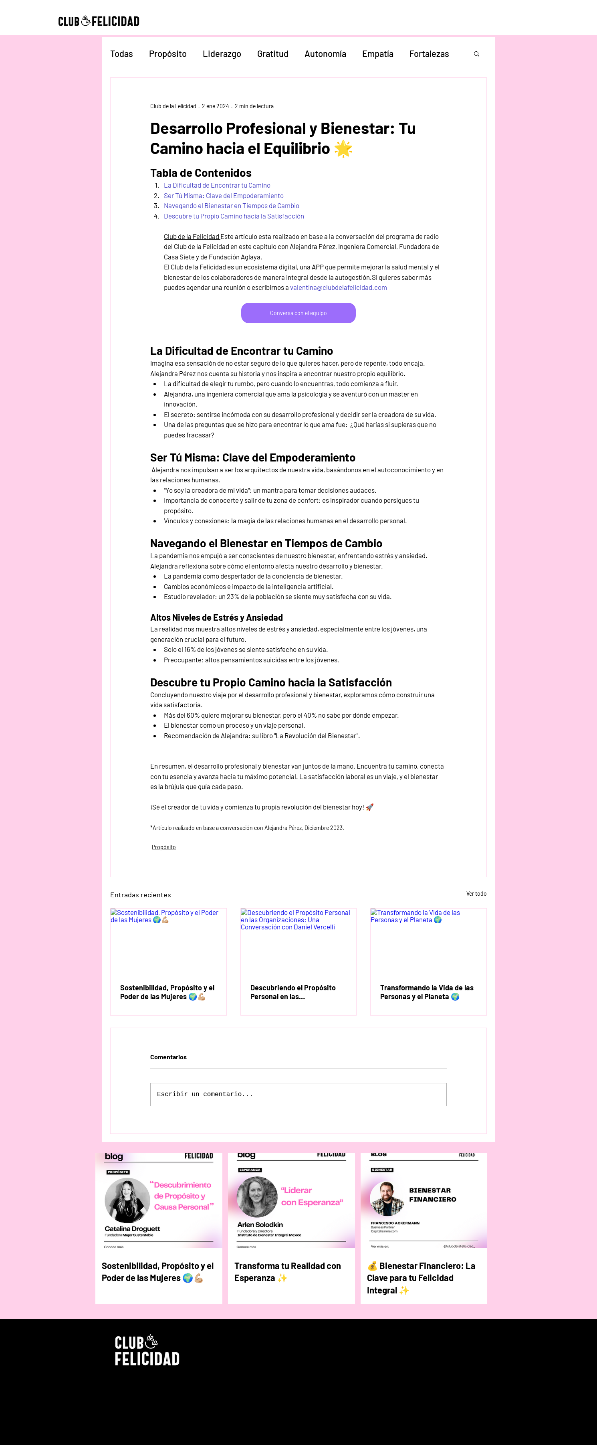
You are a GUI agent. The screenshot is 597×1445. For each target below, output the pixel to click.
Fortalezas (429, 53)
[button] (476, 53)
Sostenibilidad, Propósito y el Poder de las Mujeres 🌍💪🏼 (167, 992)
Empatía (377, 53)
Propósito (168, 53)
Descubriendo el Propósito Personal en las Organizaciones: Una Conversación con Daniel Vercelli (293, 992)
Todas (121, 53)
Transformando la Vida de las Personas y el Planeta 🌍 (427, 992)
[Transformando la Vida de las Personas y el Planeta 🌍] (428, 941)
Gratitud (272, 53)
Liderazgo (222, 53)
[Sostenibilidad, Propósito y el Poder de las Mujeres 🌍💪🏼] (168, 941)
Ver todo (476, 893)
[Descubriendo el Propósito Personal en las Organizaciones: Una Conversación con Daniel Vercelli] (299, 941)
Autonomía (325, 53)
